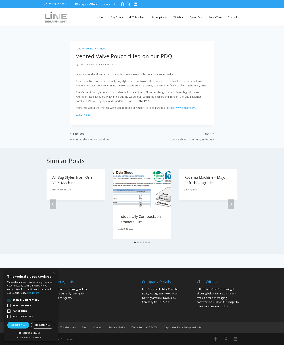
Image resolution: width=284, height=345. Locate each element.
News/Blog (215, 17)
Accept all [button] (18, 325)
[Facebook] (215, 337)
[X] (225, 337)
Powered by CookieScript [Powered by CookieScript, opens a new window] (31, 337)
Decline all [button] (42, 325)
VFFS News (100, 49)
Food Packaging (84, 49)
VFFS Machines (137, 17)
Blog (86, 327)
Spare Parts (197, 17)
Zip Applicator (160, 17)
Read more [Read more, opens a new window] (33, 292)
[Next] (231, 204)
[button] (30, 333)
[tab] (135, 242)
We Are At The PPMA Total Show (104, 136)
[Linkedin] (235, 337)
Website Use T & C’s (149, 327)
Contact (232, 17)
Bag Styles (117, 17)
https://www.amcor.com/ (181, 107)
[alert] (31, 305)
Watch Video (83, 114)
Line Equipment (86, 64)
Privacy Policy (121, 327)
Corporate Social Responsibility (188, 327)
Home (101, 17)
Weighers (179, 17)
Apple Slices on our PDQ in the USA (179, 136)
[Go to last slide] (53, 204)
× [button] (54, 273)
